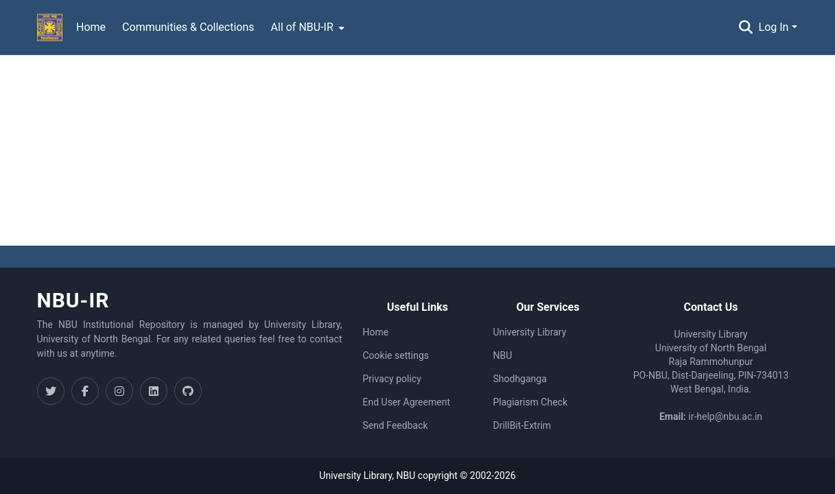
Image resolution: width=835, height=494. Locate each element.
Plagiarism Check (530, 402)
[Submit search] (746, 27)
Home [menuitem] (91, 27)
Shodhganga (520, 379)
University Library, (357, 475)
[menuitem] (306, 27)
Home (376, 332)
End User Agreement (406, 402)
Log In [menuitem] (774, 27)
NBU (503, 355)
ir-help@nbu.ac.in (725, 416)
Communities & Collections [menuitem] (188, 27)
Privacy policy (392, 379)
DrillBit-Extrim (522, 425)
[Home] (50, 27)
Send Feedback (395, 425)
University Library (530, 332)
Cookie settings (396, 355)
